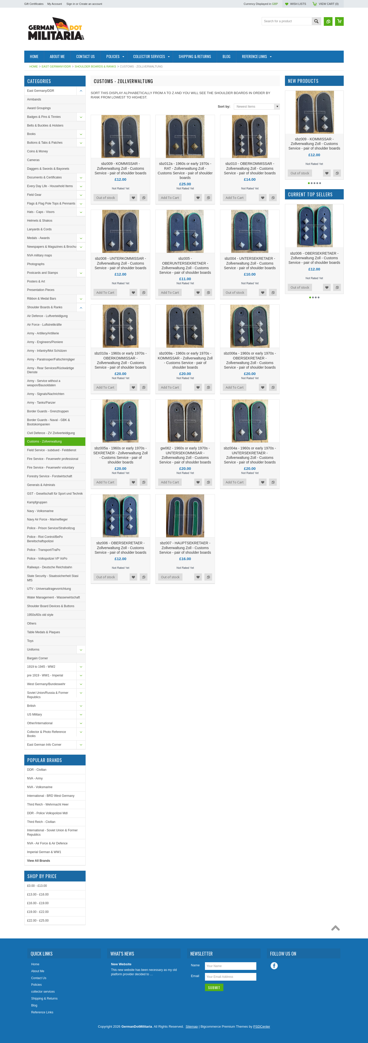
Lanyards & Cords (39, 229)
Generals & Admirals (41, 485)
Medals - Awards (38, 238)
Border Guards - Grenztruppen (48, 411)
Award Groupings (39, 108)
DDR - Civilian (36, 770)
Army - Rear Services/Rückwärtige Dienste (50, 370)
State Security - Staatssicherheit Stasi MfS (52, 578)
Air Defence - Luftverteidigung (47, 316)
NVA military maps (39, 255)
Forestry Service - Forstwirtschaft (49, 476)
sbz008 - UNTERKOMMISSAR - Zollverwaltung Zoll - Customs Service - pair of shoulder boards (120, 263)
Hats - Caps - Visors (40, 212)
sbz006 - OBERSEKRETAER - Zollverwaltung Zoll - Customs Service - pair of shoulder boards (120, 547)
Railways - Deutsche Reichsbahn (49, 567)
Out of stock (105, 197)
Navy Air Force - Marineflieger (47, 519)
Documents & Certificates (44, 177)
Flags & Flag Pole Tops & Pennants (51, 203)
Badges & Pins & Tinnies (44, 117)
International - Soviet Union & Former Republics (52, 832)
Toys (30, 641)
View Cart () (329, 3)
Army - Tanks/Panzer (41, 402)
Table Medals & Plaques (43, 632)
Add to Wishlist (133, 197)
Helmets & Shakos (39, 220)
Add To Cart (170, 197)
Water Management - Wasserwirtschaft (53, 597)
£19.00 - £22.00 (38, 912)
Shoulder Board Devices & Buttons (50, 606)
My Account (54, 3)
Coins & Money (37, 151)
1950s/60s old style (40, 615)
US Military (34, 714)
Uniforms (33, 649)
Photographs (35, 264)
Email (195, 976)
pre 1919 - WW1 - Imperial (45, 675)
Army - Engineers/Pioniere (45, 342)
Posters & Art (36, 281)
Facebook (274, 965)
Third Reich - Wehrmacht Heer (48, 804)
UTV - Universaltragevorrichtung (49, 589)
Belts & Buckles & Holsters (45, 125)
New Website (121, 964)
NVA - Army (35, 778)
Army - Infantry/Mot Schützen (47, 351)
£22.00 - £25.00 (38, 920)
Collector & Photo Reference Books (46, 734)
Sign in (70, 3)
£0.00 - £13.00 (37, 886)
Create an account (90, 3)
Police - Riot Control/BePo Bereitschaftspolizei (45, 539)
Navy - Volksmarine (40, 511)
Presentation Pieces (40, 290)
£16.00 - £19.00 (38, 903)
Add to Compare (143, 197)
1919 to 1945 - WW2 (41, 666)
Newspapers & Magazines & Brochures (53, 246)
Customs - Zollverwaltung (44, 441)
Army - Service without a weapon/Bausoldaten (43, 383)
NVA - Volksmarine (39, 787)
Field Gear (34, 195)
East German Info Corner (44, 744)
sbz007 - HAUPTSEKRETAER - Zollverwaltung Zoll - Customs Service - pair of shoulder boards (185, 547)
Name (195, 965)
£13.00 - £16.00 (38, 894)
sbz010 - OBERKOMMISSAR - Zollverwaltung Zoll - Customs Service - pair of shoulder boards (249, 168)
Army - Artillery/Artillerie (43, 333)
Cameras (33, 160)
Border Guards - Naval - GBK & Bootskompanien (48, 422)
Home (33, 66)
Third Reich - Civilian (41, 822)
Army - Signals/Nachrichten (45, 394)
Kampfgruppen (37, 502)
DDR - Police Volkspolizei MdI (47, 813)
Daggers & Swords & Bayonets (48, 169)
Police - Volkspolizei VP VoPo (47, 558)
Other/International (39, 723)
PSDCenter (261, 1026)
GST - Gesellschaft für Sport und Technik (55, 493)
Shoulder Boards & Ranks (95, 66)
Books (31, 134)
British (31, 706)
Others (31, 623)
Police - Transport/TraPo (43, 550)
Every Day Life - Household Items (50, 186)
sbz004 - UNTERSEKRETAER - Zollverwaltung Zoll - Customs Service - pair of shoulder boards (249, 263)
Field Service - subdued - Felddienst (51, 450)
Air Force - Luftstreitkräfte (44, 324)
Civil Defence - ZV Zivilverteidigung (51, 433)
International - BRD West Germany (50, 796)
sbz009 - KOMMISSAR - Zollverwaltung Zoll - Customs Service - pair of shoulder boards (120, 168)
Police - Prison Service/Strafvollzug (51, 528)
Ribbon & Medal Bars (41, 298)
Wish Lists (298, 3)
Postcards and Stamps (42, 273)
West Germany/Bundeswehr (46, 684)
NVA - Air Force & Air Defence (47, 843)
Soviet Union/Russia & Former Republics (47, 695)
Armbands (34, 99)
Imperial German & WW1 (44, 852)
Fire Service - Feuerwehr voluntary (50, 467)
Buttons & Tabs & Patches (45, 142)
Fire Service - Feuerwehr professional (52, 459)
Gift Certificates (33, 3)
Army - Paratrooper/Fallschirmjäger (51, 359)
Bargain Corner (37, 658)
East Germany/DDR (56, 66)
